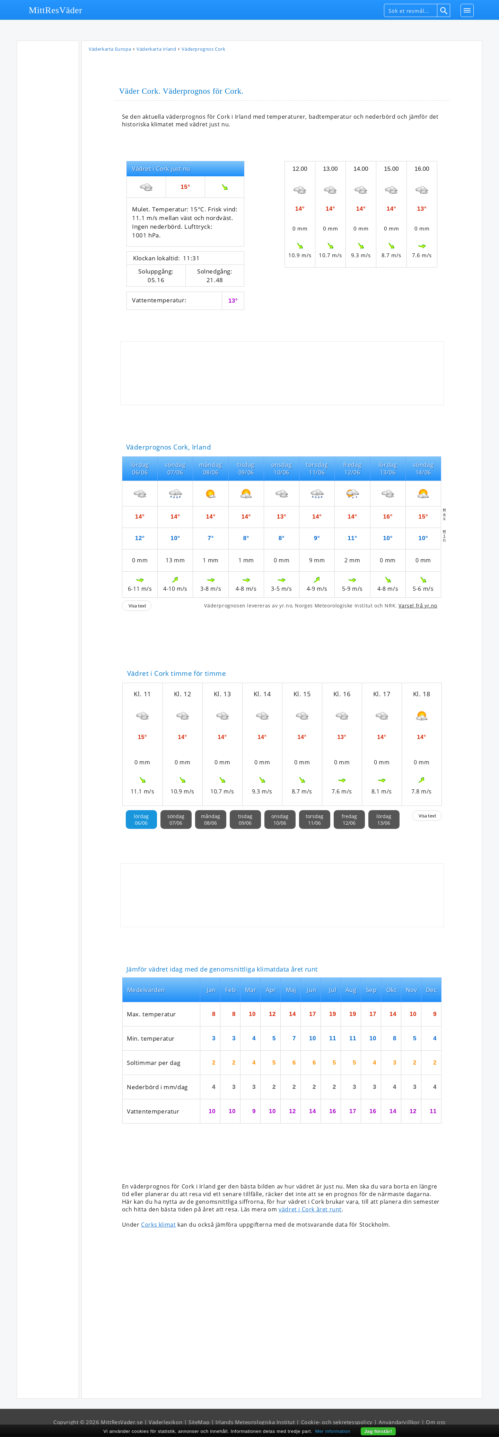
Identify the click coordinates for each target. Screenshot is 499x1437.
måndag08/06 (210, 820)
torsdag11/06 (314, 820)
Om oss (436, 1423)
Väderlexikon (165, 1423)
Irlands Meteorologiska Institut (255, 1423)
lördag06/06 (141, 820)
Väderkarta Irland (156, 50)
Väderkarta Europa (110, 50)
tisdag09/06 (245, 820)
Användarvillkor (399, 1423)
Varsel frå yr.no (418, 606)
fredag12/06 (349, 820)
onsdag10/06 (279, 820)
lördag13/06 (383, 820)
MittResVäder (55, 10)
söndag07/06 (175, 820)
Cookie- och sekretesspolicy (337, 1423)
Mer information (333, 1431)
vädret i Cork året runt (310, 1210)
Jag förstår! (378, 1431)
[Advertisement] (48, 149)
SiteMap (199, 1423)
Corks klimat (158, 1225)
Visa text (137, 607)
